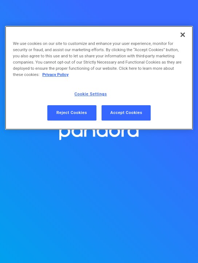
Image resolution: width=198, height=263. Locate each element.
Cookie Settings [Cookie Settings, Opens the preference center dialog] (90, 93)
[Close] (183, 35)
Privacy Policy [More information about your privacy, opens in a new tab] (55, 74)
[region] (99, 78)
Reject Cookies (71, 112)
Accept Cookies (126, 112)
